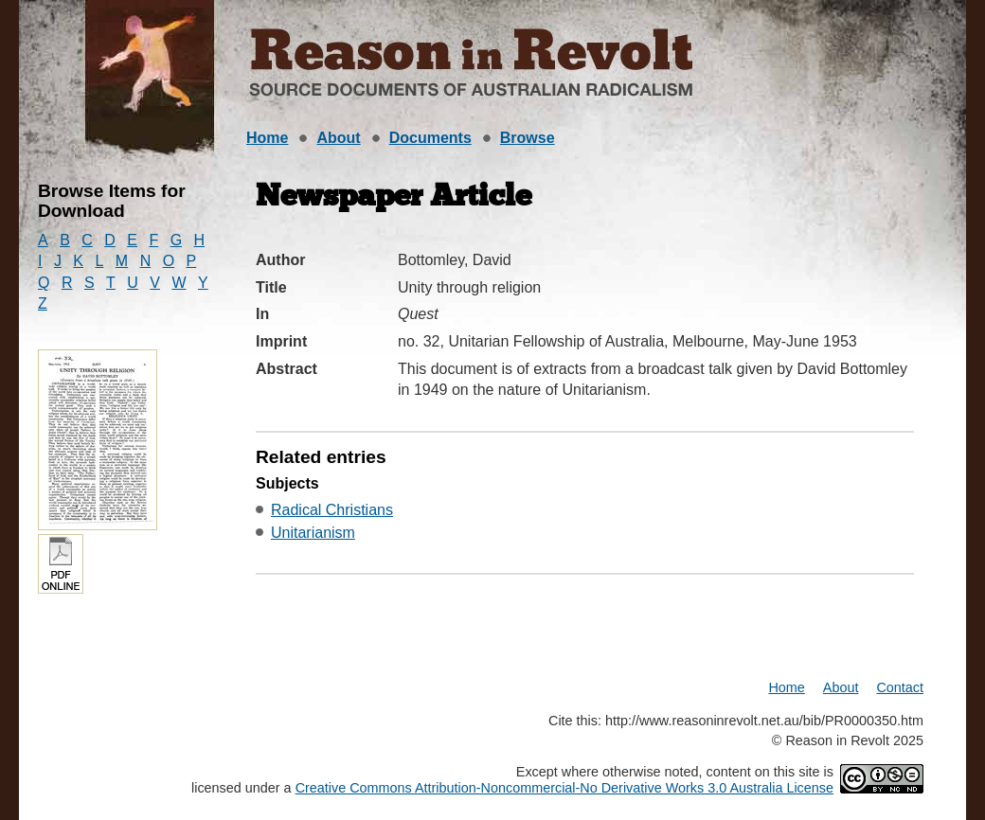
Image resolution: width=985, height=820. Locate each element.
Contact (899, 687)
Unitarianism (313, 533)
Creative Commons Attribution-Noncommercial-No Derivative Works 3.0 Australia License (564, 787)
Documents (430, 138)
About (338, 138)
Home (267, 138)
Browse (527, 138)
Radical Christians (332, 510)
